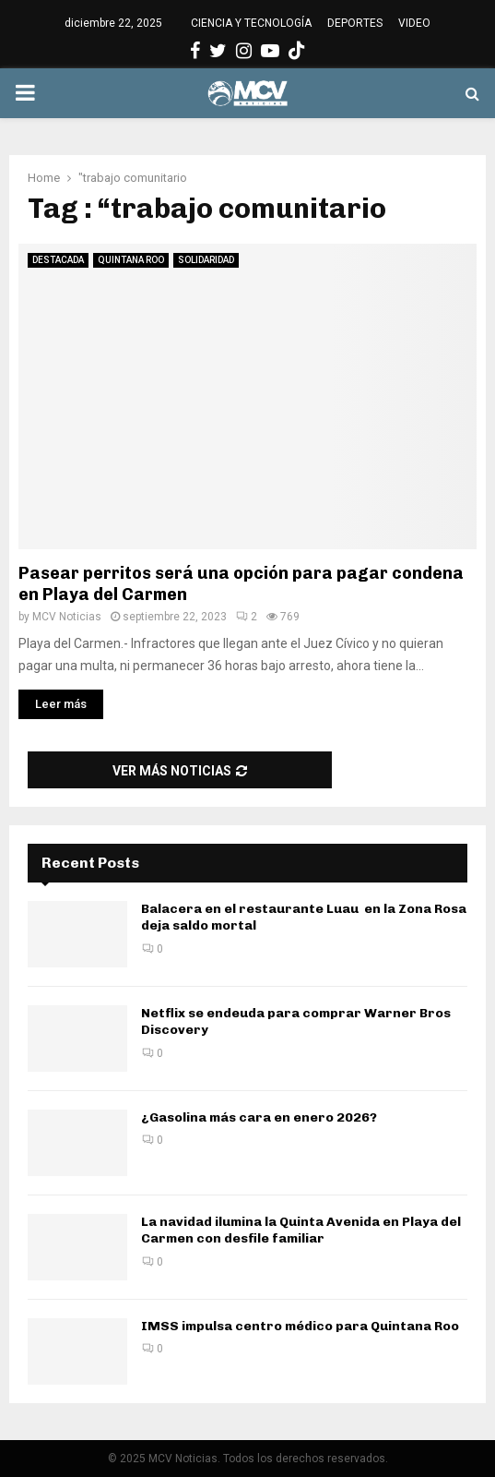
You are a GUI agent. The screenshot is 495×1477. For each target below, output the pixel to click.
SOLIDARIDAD (206, 260)
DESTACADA (58, 260)
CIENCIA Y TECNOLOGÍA (251, 23)
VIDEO (414, 23)
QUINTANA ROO (131, 260)
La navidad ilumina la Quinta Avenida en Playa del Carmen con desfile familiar (301, 1230)
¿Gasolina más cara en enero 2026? (259, 1117)
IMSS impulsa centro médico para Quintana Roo (300, 1326)
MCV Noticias (66, 616)
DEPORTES (355, 23)
